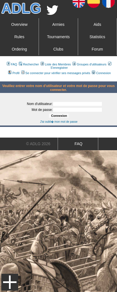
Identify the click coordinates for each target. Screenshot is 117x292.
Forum (97, 49)
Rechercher (29, 64)
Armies (58, 24)
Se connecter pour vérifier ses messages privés (55, 73)
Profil (13, 73)
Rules (19, 37)
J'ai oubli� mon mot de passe (59, 121)
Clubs (58, 49)
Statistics (97, 37)
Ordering (19, 49)
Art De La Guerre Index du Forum (2, 79)
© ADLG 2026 (38, 144)
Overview (19, 24)
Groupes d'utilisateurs (89, 64)
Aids (97, 24)
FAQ (12, 64)
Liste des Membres (56, 64)
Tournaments (58, 37)
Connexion (101, 73)
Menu (9, 282)
